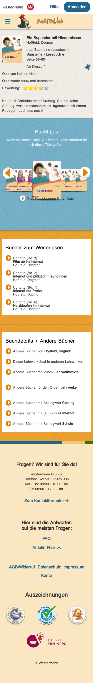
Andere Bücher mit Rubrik (45, 372)
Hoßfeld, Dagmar (28, 258)
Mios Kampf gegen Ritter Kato (50, 198)
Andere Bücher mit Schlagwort (43, 403)
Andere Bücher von (42, 351)
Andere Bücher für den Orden (45, 387)
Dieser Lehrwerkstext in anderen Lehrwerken (48, 362)
